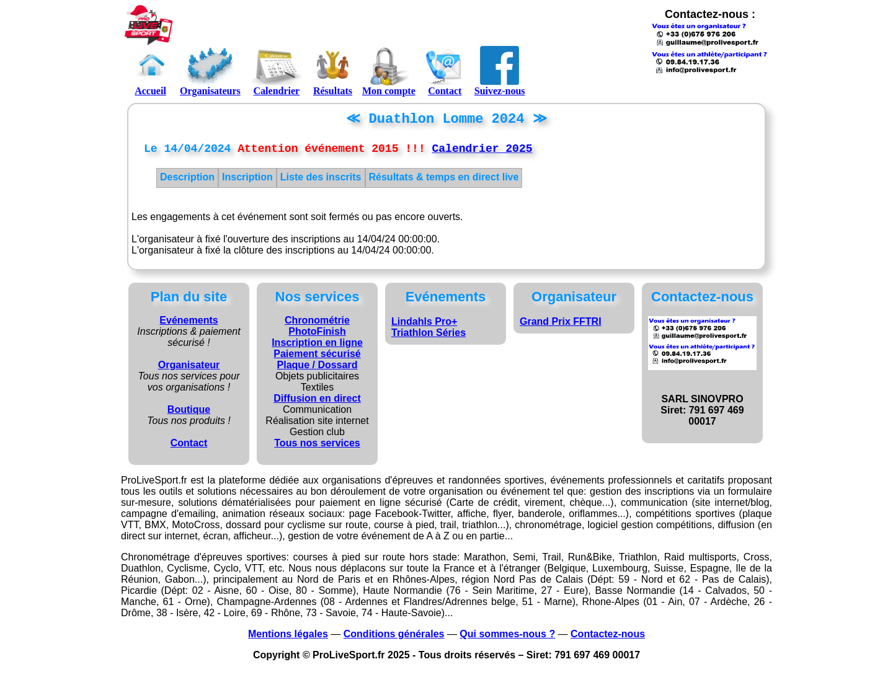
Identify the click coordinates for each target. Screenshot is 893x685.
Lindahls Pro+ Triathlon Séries (428, 331)
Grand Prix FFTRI (561, 325)
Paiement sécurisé (317, 358)
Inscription (247, 181)
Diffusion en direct (316, 402)
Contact (445, 70)
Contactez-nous (608, 638)
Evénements (188, 324)
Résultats (333, 70)
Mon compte (388, 70)
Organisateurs (210, 70)
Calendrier (276, 70)
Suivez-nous (499, 70)
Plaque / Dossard (317, 369)
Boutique (188, 414)
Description (187, 181)
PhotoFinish (316, 335)
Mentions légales (288, 638)
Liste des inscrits (321, 181)
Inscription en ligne (317, 347)
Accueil (150, 70)
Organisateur (189, 369)
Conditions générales (394, 638)
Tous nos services (317, 447)
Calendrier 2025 (482, 151)
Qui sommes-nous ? (507, 638)
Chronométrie (317, 324)
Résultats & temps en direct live (444, 181)
